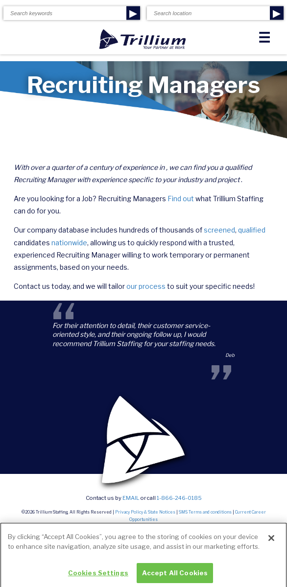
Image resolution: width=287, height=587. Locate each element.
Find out (180, 198)
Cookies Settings (98, 575)
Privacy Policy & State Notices (145, 512)
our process (146, 286)
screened (219, 230)
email (131, 497)
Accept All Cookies (175, 575)
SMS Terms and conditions (205, 512)
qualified (251, 230)
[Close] (271, 540)
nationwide (69, 242)
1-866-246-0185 (179, 497)
